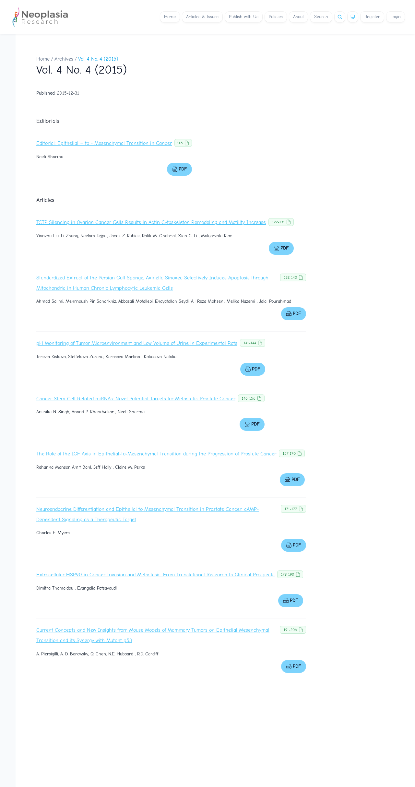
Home (170, 16)
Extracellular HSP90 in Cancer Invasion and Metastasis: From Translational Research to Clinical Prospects (155, 575)
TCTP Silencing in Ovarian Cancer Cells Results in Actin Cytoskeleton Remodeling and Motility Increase (151, 222)
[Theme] (353, 17)
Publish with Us (243, 16)
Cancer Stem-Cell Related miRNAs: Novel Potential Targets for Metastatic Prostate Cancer (135, 399)
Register (372, 16)
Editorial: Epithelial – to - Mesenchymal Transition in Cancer (104, 143)
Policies (276, 16)
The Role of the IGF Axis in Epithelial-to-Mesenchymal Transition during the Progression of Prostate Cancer (156, 454)
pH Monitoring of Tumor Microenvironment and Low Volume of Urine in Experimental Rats (136, 343)
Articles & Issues (202, 16)
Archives (63, 59)
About (298, 16)
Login (395, 16)
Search (321, 16)
